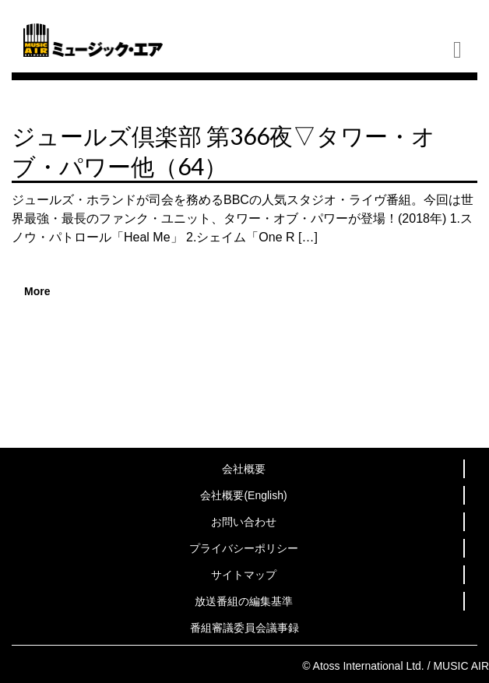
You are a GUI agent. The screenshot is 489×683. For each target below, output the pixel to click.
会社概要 (244, 469)
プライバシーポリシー (243, 548)
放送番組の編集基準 (244, 601)
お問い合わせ (243, 522)
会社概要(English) (243, 495)
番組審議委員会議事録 (244, 627)
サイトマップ (243, 575)
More (37, 291)
